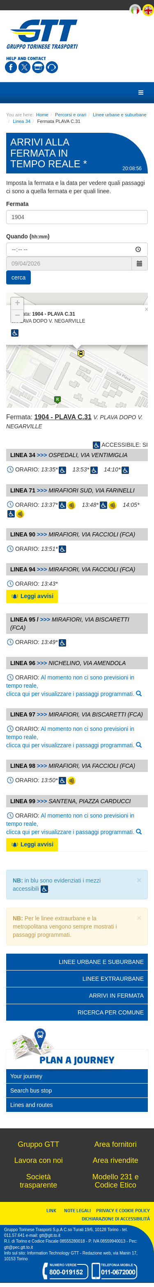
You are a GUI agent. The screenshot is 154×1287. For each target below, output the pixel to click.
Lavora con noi (38, 1160)
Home (42, 114)
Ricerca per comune (111, 1012)
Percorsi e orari (70, 114)
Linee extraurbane (113, 978)
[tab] (77, 1076)
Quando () (28, 236)
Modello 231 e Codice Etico (115, 1181)
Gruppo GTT (38, 1144)
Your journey (26, 1076)
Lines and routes (31, 1105)
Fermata (17, 204)
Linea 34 (21, 121)
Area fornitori (115, 1144)
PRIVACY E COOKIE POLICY (123, 1210)
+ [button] (17, 304)
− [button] (17, 316)
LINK (53, 1210)
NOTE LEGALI (79, 1210)
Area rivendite (115, 1160)
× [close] (139, 880)
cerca (18, 277)
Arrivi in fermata (116, 995)
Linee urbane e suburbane (120, 114)
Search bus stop (31, 1090)
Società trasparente (38, 1181)
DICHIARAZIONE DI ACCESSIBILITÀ (116, 1218)
